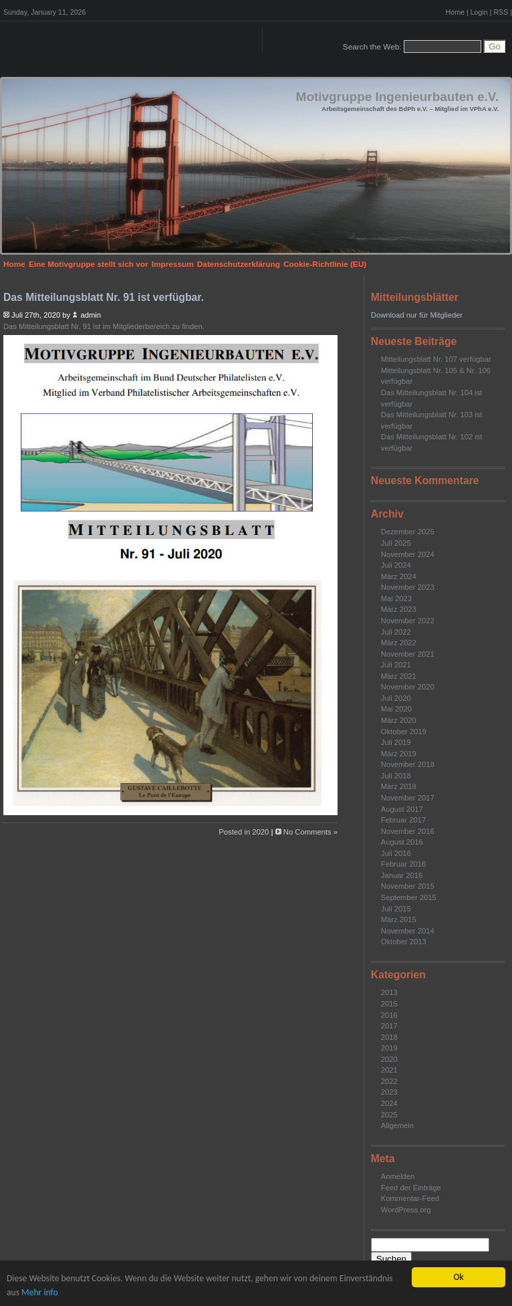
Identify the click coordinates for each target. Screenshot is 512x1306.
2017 (389, 1026)
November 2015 (407, 886)
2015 (389, 1004)
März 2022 (398, 643)
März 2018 (398, 786)
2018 (389, 1037)
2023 (389, 1092)
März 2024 (398, 576)
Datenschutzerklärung (238, 264)
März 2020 (398, 720)
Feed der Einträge (411, 1188)
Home (455, 12)
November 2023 (407, 587)
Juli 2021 (396, 665)
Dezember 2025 (407, 532)
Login (479, 12)
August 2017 (402, 809)
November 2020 (407, 687)
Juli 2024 (396, 565)
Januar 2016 (401, 875)
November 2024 (407, 554)
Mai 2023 (396, 598)
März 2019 (398, 754)
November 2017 (407, 798)
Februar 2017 (403, 820)
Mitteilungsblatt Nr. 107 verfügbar (436, 359)
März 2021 (398, 676)
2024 (389, 1103)
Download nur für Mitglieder (417, 315)
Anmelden (398, 1176)
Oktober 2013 (403, 942)
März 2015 (398, 919)
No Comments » (310, 832)
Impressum (173, 264)
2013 (389, 992)
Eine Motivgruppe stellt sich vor (88, 264)
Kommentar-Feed (410, 1198)
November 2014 (407, 931)
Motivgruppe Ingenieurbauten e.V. (397, 97)
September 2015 (408, 897)
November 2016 (407, 831)
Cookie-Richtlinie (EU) (324, 264)
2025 (389, 1115)
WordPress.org (406, 1210)
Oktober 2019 (403, 732)
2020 (389, 1059)
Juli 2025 (396, 543)
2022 (389, 1081)
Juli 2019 (396, 742)
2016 (389, 1015)
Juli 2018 (396, 776)
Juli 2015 (396, 909)
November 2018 (407, 764)
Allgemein (397, 1125)
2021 (389, 1070)
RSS (500, 12)
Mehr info (39, 1292)
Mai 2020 (396, 709)
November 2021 (407, 654)
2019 (389, 1048)
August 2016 (402, 842)
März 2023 (398, 609)
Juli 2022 (396, 632)
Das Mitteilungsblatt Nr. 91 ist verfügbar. (103, 297)
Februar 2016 (403, 864)
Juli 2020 (396, 698)
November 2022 (407, 621)
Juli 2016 (396, 853)
